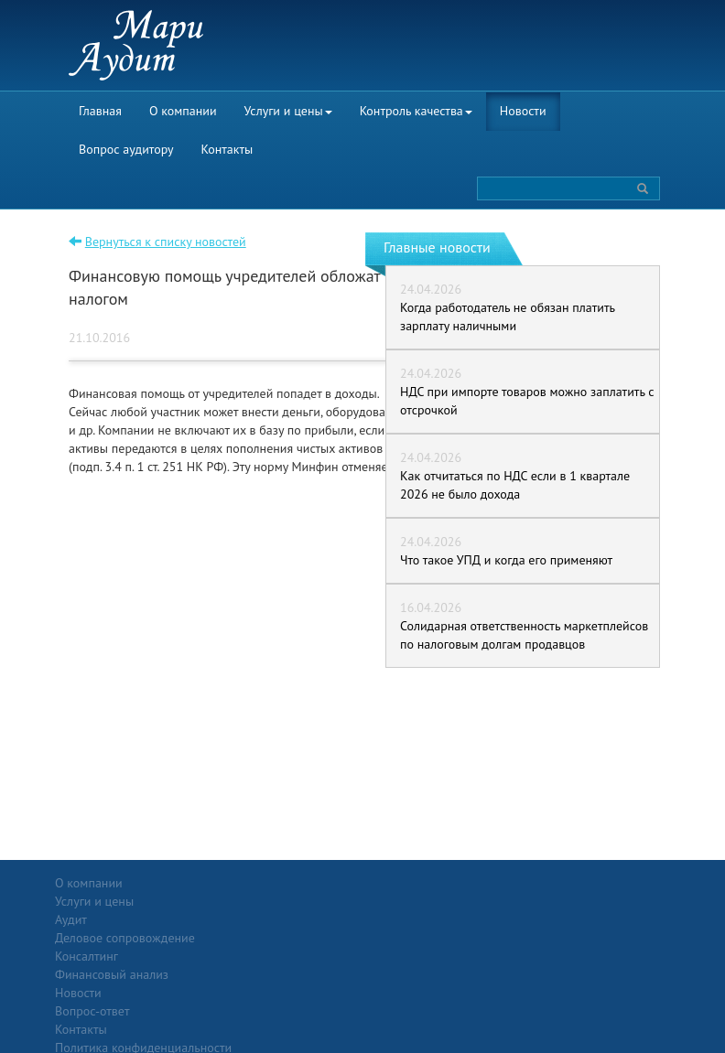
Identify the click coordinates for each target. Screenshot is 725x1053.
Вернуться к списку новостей (165, 241)
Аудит (168, 901)
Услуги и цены (288, 110)
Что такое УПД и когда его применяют (506, 560)
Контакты (227, 149)
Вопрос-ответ (407, 883)
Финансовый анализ (208, 974)
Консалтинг (183, 956)
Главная (100, 110)
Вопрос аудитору (126, 149)
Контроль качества (416, 110)
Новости (523, 110)
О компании (183, 110)
